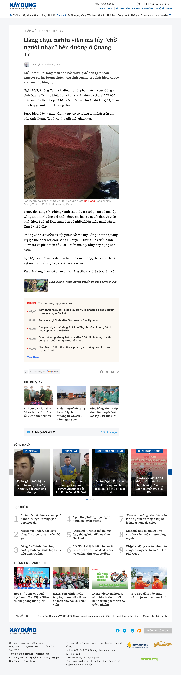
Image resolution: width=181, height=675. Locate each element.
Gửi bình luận (109, 432)
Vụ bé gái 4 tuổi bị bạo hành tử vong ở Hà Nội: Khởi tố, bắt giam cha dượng (31, 487)
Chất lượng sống (77, 15)
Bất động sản (123, 8)
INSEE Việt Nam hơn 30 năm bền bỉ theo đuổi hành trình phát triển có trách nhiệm (108, 599)
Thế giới (135, 15)
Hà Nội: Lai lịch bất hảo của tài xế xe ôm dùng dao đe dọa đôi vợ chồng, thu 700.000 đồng (94, 549)
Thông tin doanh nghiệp (31, 563)
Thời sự (17, 15)
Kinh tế (51, 15)
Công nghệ (123, 15)
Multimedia (162, 15)
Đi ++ (144, 15)
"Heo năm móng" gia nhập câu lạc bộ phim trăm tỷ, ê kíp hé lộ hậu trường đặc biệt (146, 518)
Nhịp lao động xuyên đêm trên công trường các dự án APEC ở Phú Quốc (146, 549)
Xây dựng (27, 15)
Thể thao (111, 15)
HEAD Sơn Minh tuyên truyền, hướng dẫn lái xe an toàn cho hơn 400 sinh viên (70, 599)
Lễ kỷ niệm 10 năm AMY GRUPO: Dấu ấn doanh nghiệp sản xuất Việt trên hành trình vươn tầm (87, 616)
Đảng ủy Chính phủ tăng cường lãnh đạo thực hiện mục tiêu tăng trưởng (41, 549)
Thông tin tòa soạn (157, 630)
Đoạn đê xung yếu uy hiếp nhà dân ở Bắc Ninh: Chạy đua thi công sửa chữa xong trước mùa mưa (75, 339)
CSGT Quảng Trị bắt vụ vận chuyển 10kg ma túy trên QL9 (83, 282)
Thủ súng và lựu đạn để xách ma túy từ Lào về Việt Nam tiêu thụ (38, 412)
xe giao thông (106, 8)
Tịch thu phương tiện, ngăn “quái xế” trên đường (91, 519)
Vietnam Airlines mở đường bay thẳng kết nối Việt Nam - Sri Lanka (92, 534)
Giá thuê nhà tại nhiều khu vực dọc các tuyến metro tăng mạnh (146, 534)
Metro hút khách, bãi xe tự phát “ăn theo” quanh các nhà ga (40, 534)
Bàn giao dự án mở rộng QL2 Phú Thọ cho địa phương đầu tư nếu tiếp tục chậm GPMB (76, 329)
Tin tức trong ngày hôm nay (55, 303)
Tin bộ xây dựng (163, 8)
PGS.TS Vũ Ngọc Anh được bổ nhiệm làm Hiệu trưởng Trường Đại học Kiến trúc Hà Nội (149, 485)
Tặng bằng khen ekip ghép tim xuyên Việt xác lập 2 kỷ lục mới (104, 412)
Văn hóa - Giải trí (96, 15)
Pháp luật (61, 15)
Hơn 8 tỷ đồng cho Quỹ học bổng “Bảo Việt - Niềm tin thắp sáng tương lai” (31, 597)
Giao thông (40, 15)
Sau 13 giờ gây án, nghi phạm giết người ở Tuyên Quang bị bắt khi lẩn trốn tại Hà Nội (71, 487)
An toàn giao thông (142, 8)
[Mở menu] (170, 15)
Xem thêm (33, 357)
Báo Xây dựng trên (44, 371)
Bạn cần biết (23, 616)
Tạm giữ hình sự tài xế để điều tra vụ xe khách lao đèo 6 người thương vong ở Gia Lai (76, 311)
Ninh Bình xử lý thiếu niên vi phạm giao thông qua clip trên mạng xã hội (74, 349)
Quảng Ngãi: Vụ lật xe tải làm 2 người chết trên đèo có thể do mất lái (110, 487)
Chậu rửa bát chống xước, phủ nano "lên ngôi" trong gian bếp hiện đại (41, 518)
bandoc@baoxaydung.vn (85, 657)
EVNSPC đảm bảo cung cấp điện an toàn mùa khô (148, 595)
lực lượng (89, 201)
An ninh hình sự (53, 31)
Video (151, 15)
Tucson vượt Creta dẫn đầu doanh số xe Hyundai (68, 320)
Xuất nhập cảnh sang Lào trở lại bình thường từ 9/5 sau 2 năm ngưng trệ (71, 414)
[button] (87, 499)
